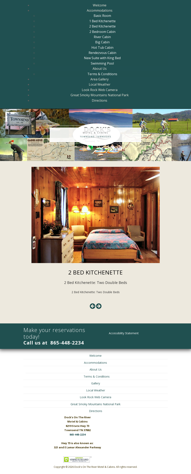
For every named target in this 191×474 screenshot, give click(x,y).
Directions (99, 100)
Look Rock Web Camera (99, 90)
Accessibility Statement (124, 333)
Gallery (95, 383)
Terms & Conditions (102, 74)
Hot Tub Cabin (102, 47)
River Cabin (102, 37)
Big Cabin (102, 42)
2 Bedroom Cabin (102, 31)
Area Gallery (99, 79)
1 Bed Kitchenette (102, 21)
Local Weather (99, 84)
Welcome (99, 5)
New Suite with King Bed (102, 58)
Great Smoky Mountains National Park (100, 95)
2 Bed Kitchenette (102, 26)
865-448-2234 (67, 342)
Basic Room (102, 15)
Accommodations (99, 10)
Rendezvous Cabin (102, 53)
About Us (100, 68)
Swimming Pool (102, 63)
